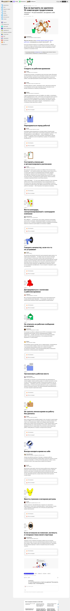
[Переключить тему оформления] (60, 1)
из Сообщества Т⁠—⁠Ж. (38, 52)
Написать (63, 1)
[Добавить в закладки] (28, 577)
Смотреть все (4, 44)
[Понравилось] (25, 577)
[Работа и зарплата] (27, 5)
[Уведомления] (59, 1)
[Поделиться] (32, 16)
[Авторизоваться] (67, 1)
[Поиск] (57, 1)
